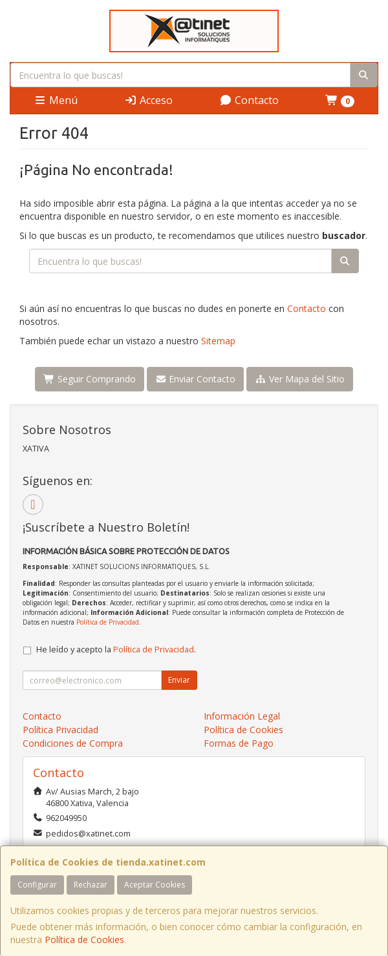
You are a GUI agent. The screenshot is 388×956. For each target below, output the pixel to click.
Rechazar (90, 884)
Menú (56, 100)
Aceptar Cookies (154, 884)
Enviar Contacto (195, 379)
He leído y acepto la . (116, 649)
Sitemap (218, 341)
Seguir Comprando (89, 379)
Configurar (37, 884)
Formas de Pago (239, 743)
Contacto (249, 100)
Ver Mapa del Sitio (300, 379)
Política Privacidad (60, 729)
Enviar (179, 679)
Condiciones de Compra (73, 743)
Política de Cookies (84, 939)
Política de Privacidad (107, 622)
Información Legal (242, 716)
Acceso (148, 100)
